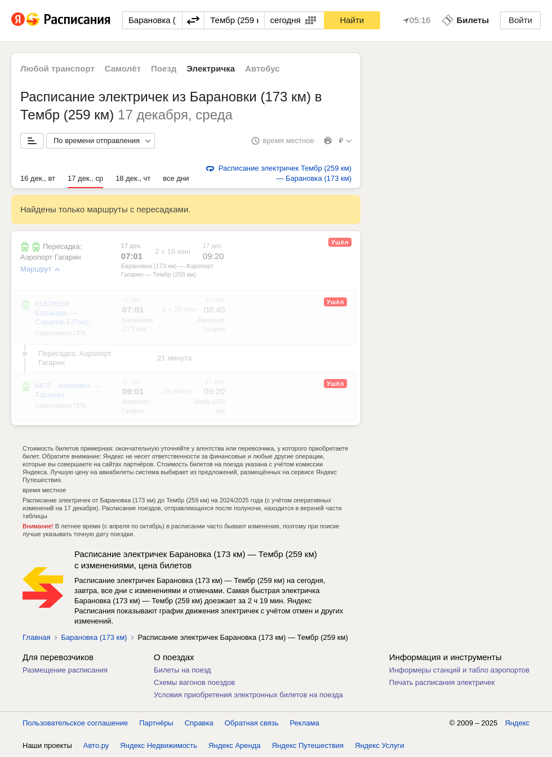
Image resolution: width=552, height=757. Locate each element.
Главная (36, 637)
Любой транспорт (57, 68)
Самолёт (123, 68)
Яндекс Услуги (379, 745)
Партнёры (156, 723)
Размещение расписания (65, 670)
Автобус (262, 68)
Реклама (304, 723)
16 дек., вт (37, 178)
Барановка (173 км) (94, 637)
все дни (176, 178)
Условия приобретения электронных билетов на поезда (248, 695)
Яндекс (517, 723)
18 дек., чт (132, 178)
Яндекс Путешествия (308, 745)
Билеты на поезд (182, 670)
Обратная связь (252, 723)
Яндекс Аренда (234, 745)
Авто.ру (96, 745)
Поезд (163, 68)
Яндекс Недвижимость (158, 745)
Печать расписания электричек (442, 682)
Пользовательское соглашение (75, 723)
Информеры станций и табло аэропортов (459, 670)
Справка (199, 723)
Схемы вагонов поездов (194, 682)
